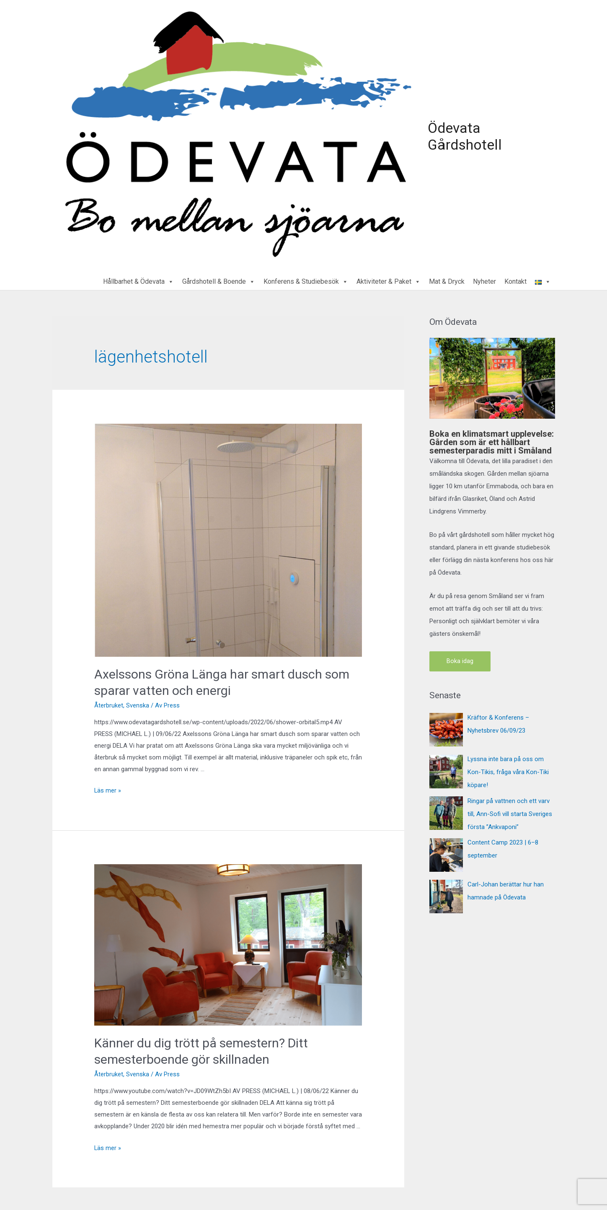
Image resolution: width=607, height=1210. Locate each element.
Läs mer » (107, 788)
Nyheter (484, 279)
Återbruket (108, 703)
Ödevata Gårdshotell (462, 135)
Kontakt (515, 279)
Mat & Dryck (447, 279)
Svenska (137, 703)
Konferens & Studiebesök (305, 279)
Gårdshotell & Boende (218, 279)
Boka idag (460, 659)
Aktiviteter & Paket (388, 279)
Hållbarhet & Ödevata (138, 279)
